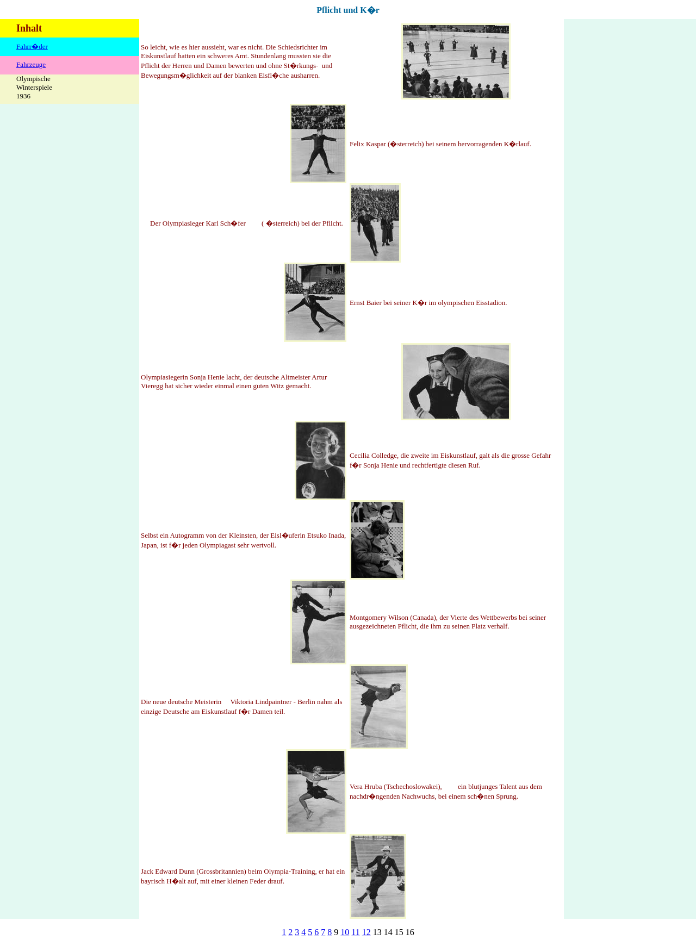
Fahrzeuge (31, 64)
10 (344, 932)
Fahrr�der (32, 46)
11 (355, 932)
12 (366, 932)
